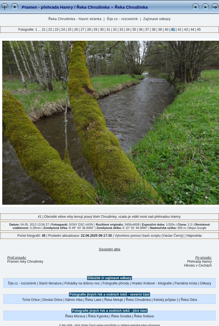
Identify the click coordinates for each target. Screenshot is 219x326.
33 (121, 30)
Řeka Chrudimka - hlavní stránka (74, 19)
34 (127, 30)
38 (153, 30)
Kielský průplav (164, 300)
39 (160, 30)
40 (166, 30)
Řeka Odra (189, 300)
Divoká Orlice (52, 300)
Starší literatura (50, 283)
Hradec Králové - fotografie (152, 283)
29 (95, 30)
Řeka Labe (93, 300)
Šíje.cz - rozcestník (122, 19)
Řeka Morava (75, 316)
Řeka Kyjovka (98, 316)
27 (82, 30)
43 (186, 30)
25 (69, 30)
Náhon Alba (73, 300)
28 (89, 30)
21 (44, 30)
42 (179, 30)
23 (56, 30)
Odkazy (205, 283)
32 (115, 30)
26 (76, 30)
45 (198, 30)
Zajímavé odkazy (157, 19)
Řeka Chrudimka (131, 7)
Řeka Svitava (144, 316)
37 (147, 30)
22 (50, 30)
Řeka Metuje (113, 300)
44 (192, 30)
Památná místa (186, 283)
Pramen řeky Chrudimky (25, 262)
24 (63, 30)
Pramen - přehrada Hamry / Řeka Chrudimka (66, 7)
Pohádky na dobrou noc (82, 283)
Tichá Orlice (31, 300)
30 (102, 30)
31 (108, 30)
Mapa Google (197, 228)
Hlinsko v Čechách (198, 265)
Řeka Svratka (121, 316)
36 (140, 30)
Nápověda (194, 236)
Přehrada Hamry (199, 262)
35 (134, 30)
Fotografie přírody (116, 283)
